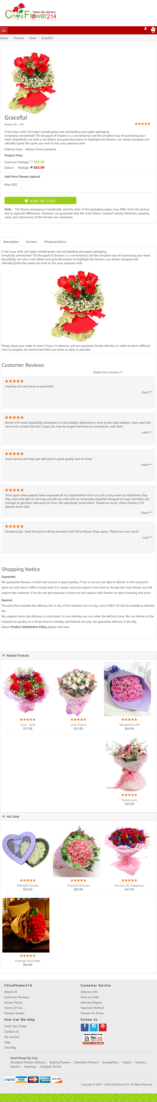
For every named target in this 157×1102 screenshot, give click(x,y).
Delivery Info (89, 992)
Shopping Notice (55, 242)
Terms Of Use (13, 1008)
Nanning (30, 1066)
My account (11, 1037)
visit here (63, 627)
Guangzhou (110, 1062)
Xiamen (15, 1066)
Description (11, 242)
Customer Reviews (16, 997)
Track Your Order (15, 1026)
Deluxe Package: (24, 167)
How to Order (90, 997)
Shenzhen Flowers (86, 1062)
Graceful (47, 38)
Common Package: (24, 162)
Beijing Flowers (60, 1062)
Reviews (31, 242)
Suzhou (140, 1062)
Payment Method (92, 1008)
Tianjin (126, 1062)
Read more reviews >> (108, 372)
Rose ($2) (10, 184)
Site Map (10, 1047)
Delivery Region (91, 1002)
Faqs (7, 1042)
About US (10, 992)
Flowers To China (92, 1013)
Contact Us (11, 1031)
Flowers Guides (14, 1013)
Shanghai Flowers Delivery (28, 1062)
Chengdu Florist (50, 1066)
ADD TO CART (40, 201)
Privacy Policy (13, 1002)
